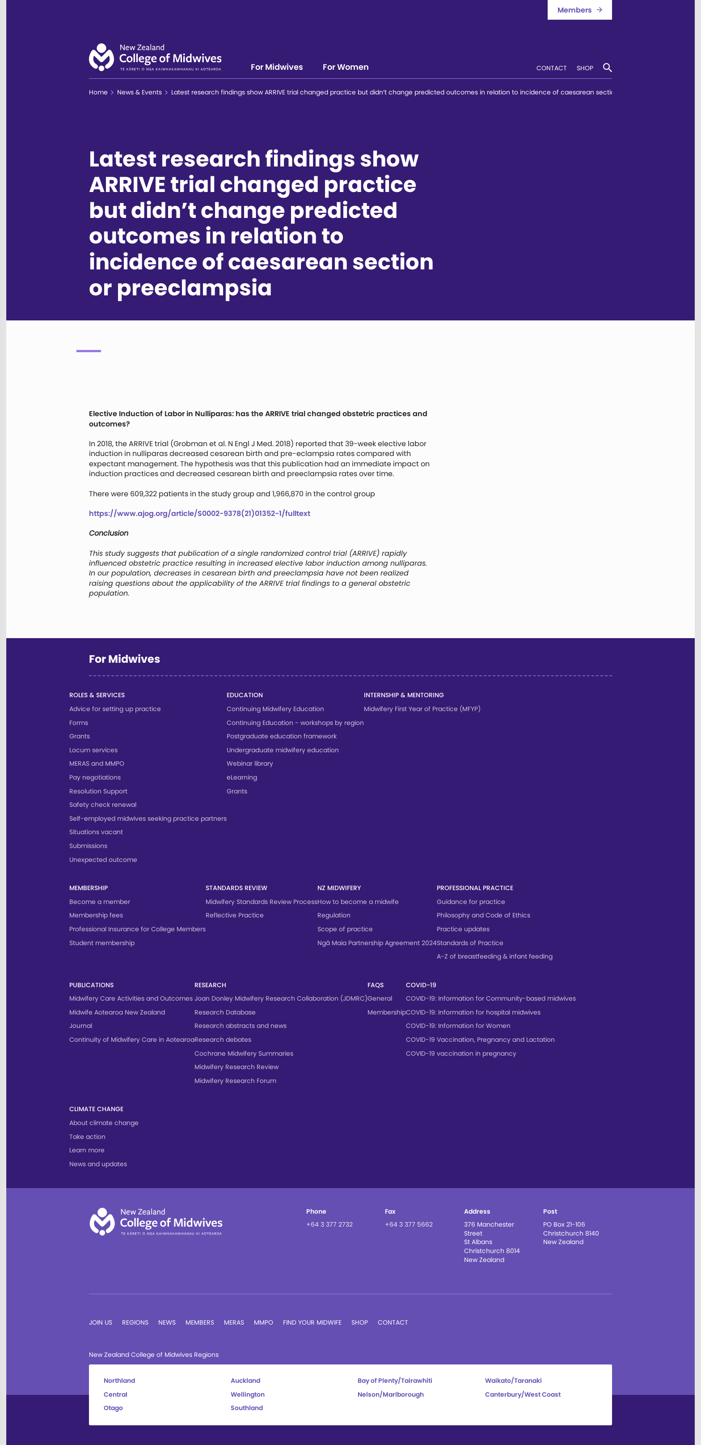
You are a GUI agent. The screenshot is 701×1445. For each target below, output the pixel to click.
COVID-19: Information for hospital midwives (473, 1012)
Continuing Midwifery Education (275, 708)
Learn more (87, 1150)
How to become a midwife (358, 901)
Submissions (88, 845)
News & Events (139, 92)
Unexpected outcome (103, 859)
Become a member (99, 901)
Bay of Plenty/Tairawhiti (395, 1381)
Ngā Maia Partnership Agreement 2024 (377, 942)
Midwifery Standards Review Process (261, 901)
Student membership (102, 942)
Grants (79, 736)
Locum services (93, 750)
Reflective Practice (235, 915)
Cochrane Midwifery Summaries (243, 1053)
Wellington (248, 1394)
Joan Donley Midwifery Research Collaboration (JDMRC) (280, 998)
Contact (551, 68)
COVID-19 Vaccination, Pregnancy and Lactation (480, 1039)
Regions (135, 1322)
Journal (80, 1025)
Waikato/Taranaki (513, 1381)
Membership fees (96, 915)
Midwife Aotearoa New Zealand (117, 1012)
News (167, 1322)
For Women (346, 67)
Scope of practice (345, 929)
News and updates (98, 1163)
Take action (87, 1136)
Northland (119, 1381)
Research (210, 984)
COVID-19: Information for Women (458, 1025)
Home (98, 92)
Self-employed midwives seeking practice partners (148, 818)
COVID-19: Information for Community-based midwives (491, 998)
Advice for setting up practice (115, 708)
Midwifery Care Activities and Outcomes (131, 998)
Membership (88, 887)
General (379, 998)
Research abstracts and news (240, 1025)
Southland (247, 1408)
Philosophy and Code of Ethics (483, 915)
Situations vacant (96, 831)
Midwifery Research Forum (235, 1080)
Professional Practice (475, 887)
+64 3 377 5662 (409, 1224)
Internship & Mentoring (404, 695)
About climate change (104, 1122)
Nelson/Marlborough (391, 1394)
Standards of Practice (470, 942)
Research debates (222, 1039)
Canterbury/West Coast (523, 1394)
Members (200, 1322)
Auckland (245, 1381)
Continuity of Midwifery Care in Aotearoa (131, 1039)
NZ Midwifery (339, 887)
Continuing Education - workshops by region (295, 722)
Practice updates (463, 929)
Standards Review (236, 887)
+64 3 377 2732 (329, 1224)
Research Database (225, 1012)
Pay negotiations (95, 777)
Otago (113, 1408)
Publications (91, 984)
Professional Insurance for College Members (137, 929)
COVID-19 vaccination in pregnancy (461, 1053)
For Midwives (277, 67)
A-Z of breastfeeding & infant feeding (495, 956)
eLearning (242, 777)
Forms (78, 722)
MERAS (234, 1322)
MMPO (263, 1322)
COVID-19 (421, 984)
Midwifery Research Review (236, 1066)
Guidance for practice (471, 901)
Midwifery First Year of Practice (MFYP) (422, 708)
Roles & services (97, 695)
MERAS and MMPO (96, 763)
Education (245, 695)
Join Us (100, 1322)
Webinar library (250, 763)
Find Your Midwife (312, 1322)
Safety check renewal (102, 804)
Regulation (333, 915)
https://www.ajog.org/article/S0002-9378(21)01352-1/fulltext (199, 513)
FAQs (375, 984)
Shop (585, 68)
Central (115, 1394)
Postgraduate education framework (282, 736)
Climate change (96, 1108)
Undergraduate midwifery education (283, 750)
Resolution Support (98, 791)
